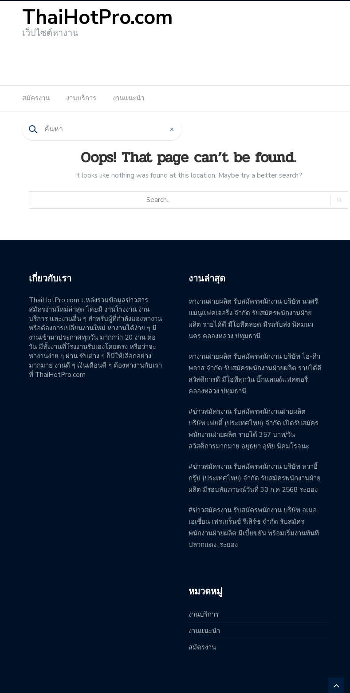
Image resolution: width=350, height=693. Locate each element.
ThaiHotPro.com (97, 17)
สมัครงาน (36, 98)
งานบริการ (81, 98)
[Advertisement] (175, 59)
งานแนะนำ (128, 98)
